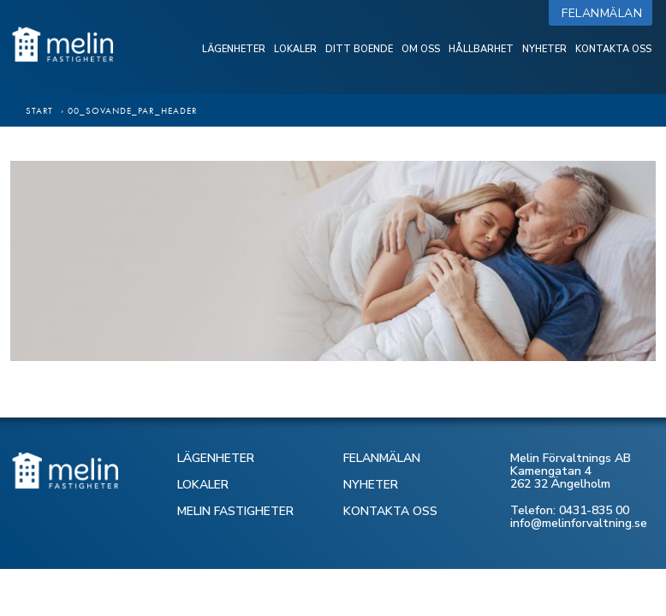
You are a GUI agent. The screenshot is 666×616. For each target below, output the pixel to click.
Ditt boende (359, 49)
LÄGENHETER (215, 458)
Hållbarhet (481, 49)
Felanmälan (606, 13)
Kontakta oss (613, 49)
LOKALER (203, 485)
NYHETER (370, 485)
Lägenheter (233, 49)
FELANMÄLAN (381, 458)
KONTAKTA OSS (390, 511)
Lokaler (295, 49)
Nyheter (544, 49)
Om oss (420, 49)
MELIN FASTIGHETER (235, 511)
